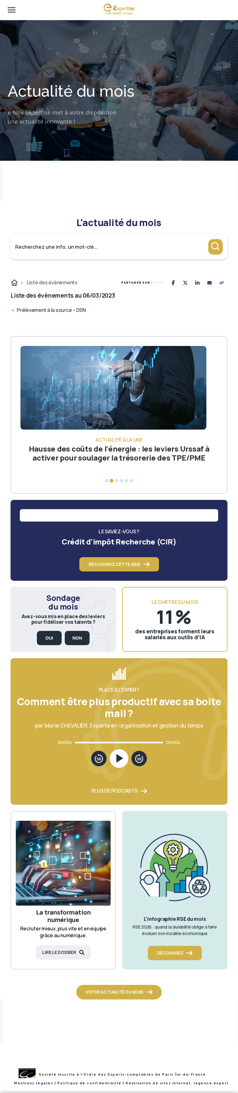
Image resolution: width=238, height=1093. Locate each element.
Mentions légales (33, 1083)
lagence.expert (211, 1083)
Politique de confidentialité (89, 1083)
